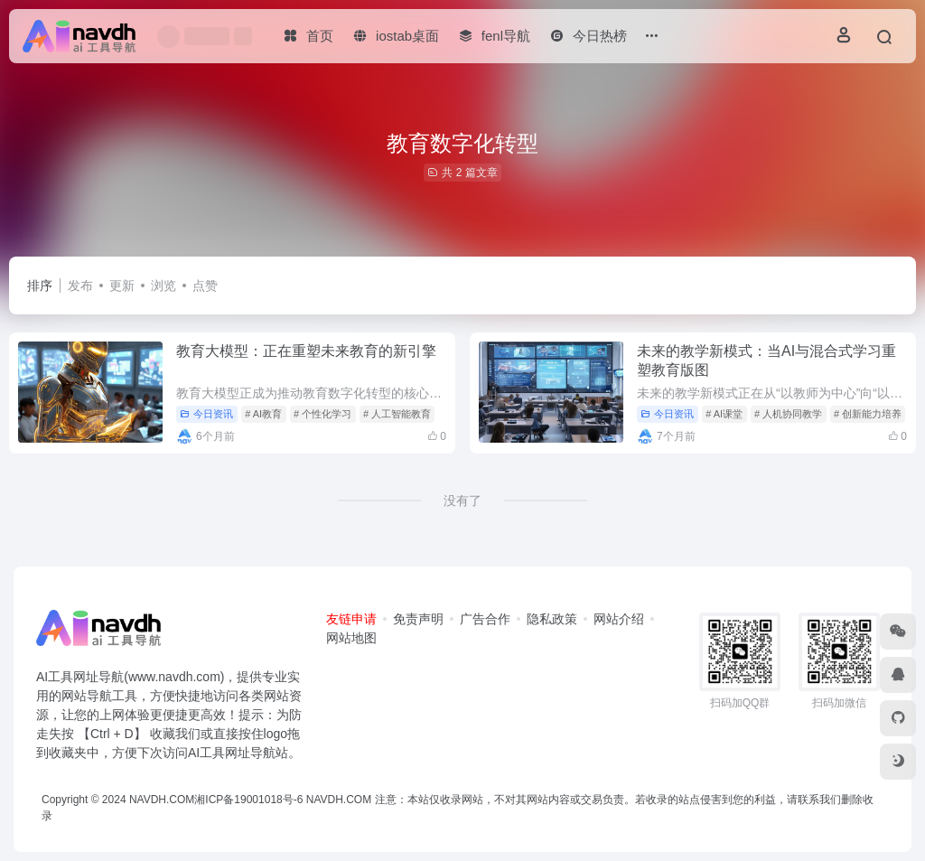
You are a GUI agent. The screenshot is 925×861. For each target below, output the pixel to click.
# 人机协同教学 (788, 413)
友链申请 (351, 619)
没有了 (462, 500)
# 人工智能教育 (397, 413)
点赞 (205, 285)
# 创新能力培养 (868, 413)
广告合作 (485, 619)
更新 (122, 285)
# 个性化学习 (322, 413)
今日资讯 (206, 413)
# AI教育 (263, 413)
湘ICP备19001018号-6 (248, 799)
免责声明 (418, 619)
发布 (80, 285)
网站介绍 (618, 619)
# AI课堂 (724, 413)
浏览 (163, 285)
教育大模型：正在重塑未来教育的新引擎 (306, 351)
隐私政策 (552, 619)
